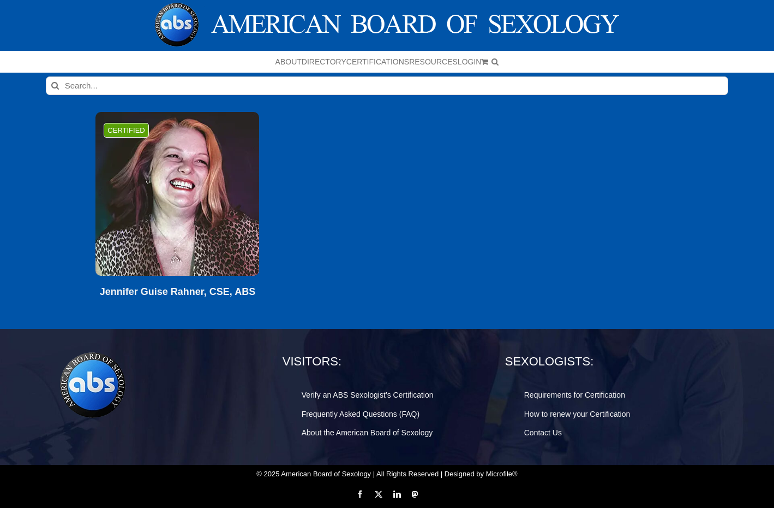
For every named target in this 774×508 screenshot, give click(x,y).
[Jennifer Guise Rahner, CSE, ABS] (177, 194)
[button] (495, 62)
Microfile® (502, 474)
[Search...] (387, 85)
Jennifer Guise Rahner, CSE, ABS (177, 292)
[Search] (55, 85)
